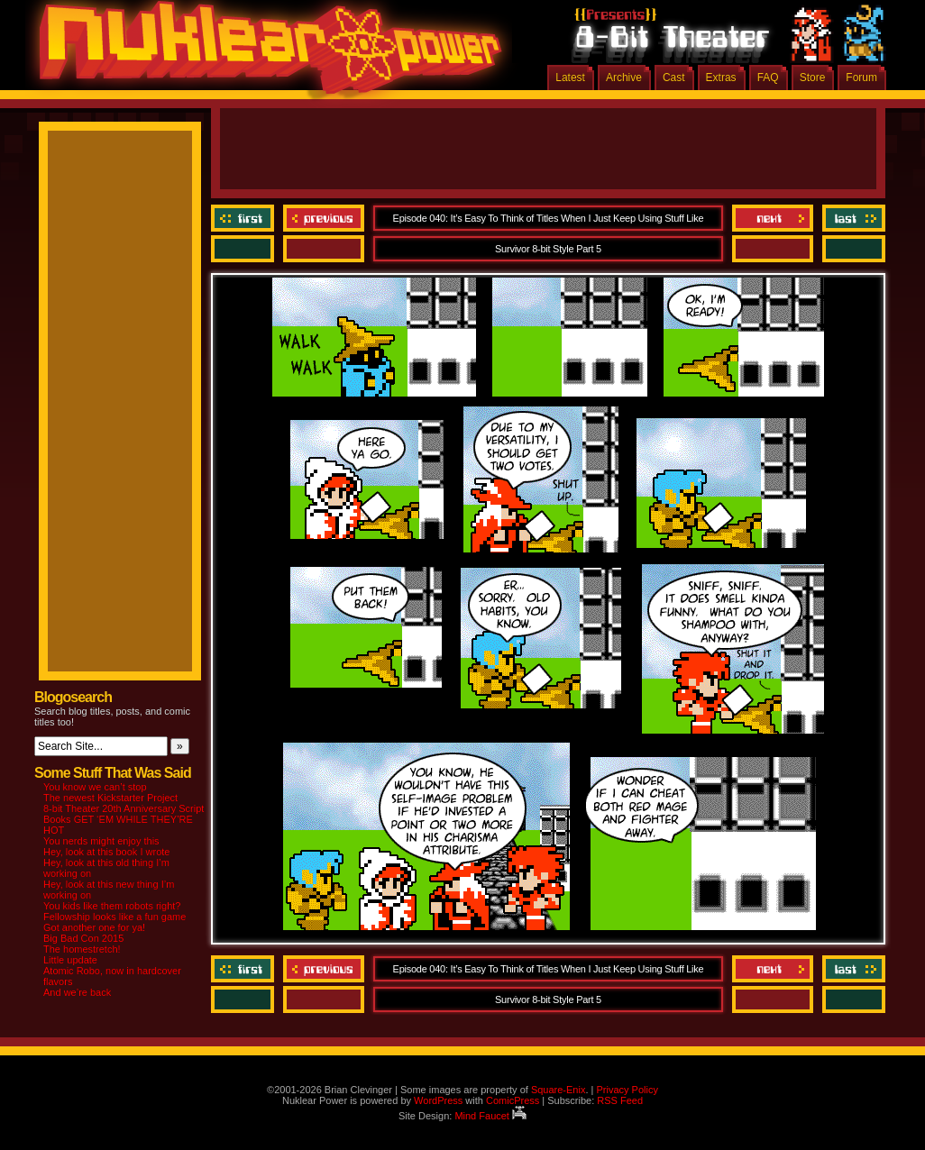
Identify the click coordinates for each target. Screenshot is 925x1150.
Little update (70, 959)
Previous (324, 218)
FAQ (768, 77)
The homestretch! (82, 949)
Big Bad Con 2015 (83, 938)
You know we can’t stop (95, 786)
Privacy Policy (626, 1089)
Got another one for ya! (94, 927)
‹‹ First (245, 218)
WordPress (438, 1100)
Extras (721, 77)
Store (813, 77)
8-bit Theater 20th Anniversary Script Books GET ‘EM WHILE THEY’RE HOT (123, 819)
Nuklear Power (264, 54)
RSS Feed (620, 1100)
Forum (861, 77)
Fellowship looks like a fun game (114, 916)
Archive (624, 77)
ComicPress (512, 1100)
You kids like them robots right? (111, 905)
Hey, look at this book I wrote (106, 851)
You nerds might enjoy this (101, 840)
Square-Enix (558, 1089)
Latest (570, 77)
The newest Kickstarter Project (110, 797)
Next (773, 218)
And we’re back (77, 992)
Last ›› (851, 218)
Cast (674, 77)
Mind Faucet (490, 1115)
